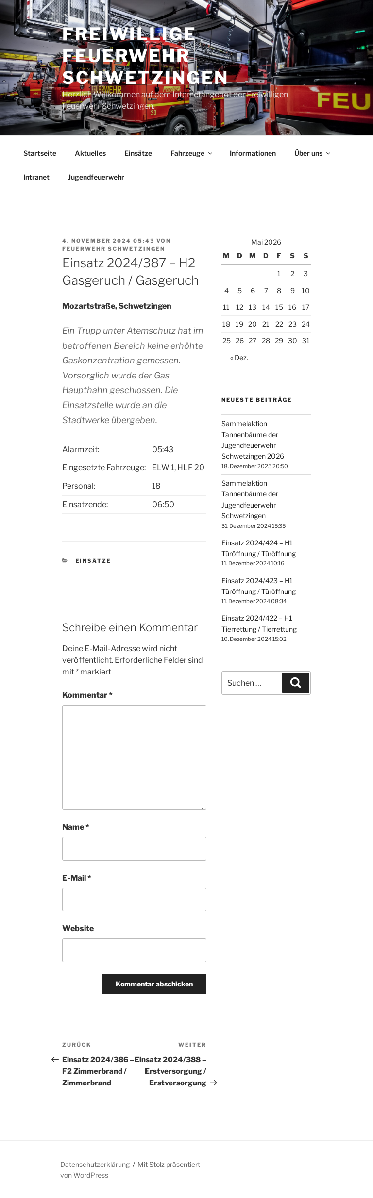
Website (78, 928)
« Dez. (239, 357)
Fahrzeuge (192, 153)
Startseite (39, 153)
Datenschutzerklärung (95, 1164)
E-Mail (76, 878)
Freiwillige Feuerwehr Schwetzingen (145, 55)
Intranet (36, 177)
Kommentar (87, 695)
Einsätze (138, 153)
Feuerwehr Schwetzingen (113, 249)
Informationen (253, 153)
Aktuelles (90, 153)
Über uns (313, 153)
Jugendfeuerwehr (96, 177)
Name (75, 827)
